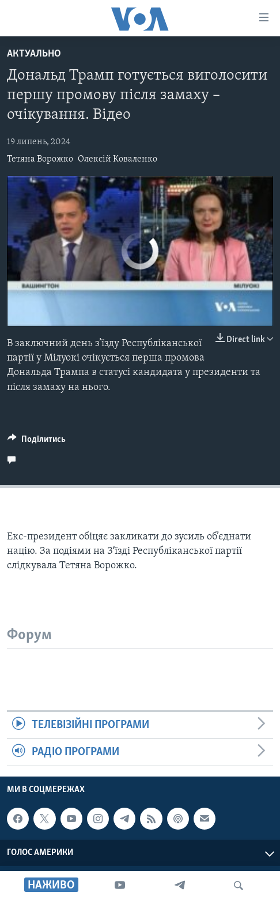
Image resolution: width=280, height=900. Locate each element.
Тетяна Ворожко (40, 159)
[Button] (36, 442)
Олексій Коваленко (117, 159)
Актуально (34, 53)
